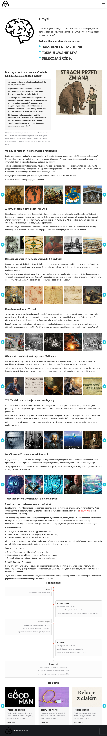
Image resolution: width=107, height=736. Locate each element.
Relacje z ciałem (82, 710)
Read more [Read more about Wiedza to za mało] (11, 722)
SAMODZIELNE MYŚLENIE (62, 47)
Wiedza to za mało (16, 710)
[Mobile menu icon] (103, 4)
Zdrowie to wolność (50, 710)
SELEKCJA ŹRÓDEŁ (57, 58)
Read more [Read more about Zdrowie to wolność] (45, 722)
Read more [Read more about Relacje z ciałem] (78, 722)
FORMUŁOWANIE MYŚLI (61, 53)
